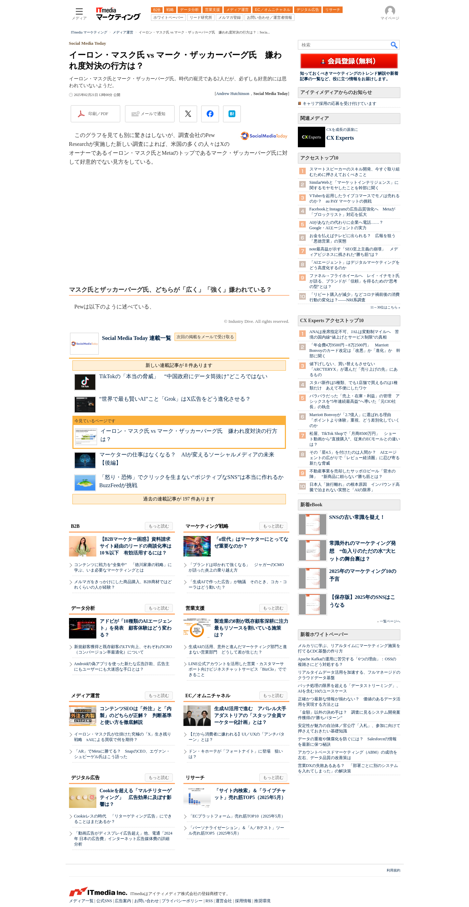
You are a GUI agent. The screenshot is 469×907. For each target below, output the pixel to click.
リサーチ (195, 777)
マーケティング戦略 (207, 526)
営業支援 (195, 608)
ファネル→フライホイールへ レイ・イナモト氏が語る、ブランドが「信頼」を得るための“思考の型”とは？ (354, 281)
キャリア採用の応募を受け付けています (339, 103)
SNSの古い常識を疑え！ (357, 517)
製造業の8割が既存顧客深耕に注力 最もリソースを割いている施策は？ (253, 628)
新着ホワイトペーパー (324, 634)
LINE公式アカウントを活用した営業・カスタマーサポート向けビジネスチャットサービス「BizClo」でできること (237, 669)
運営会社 (224, 900)
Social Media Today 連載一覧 (136, 338)
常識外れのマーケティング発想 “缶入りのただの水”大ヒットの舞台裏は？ (362, 551)
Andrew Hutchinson (232, 93)
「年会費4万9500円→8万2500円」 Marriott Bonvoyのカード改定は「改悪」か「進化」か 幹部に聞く (354, 350)
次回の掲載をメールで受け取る (205, 336)
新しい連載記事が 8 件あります (179, 365)
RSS (209, 900)
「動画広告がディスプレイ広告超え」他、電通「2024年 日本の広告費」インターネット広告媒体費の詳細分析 (123, 839)
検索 (394, 45)
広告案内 (123, 900)
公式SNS (104, 900)
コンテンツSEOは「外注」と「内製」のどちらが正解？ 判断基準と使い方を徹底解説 (135, 715)
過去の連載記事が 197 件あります (179, 498)
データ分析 (83, 608)
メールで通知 (153, 113)
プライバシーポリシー (182, 900)
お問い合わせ (146, 900)
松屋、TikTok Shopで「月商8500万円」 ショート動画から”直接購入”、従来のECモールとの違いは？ (354, 439)
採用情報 (243, 900)
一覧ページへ (390, 621)
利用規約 (393, 870)
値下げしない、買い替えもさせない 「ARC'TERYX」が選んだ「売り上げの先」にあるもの (353, 369)
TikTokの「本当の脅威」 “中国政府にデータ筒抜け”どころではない (183, 376)
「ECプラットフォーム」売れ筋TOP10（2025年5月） (237, 816)
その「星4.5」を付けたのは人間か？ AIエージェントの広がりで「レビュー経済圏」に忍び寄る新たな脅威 (354, 458)
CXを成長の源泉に (342, 129)
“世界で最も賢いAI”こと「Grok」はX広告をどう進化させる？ (175, 399)
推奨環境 (262, 900)
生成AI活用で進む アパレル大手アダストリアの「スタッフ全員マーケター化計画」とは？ (250, 715)
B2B (75, 526)
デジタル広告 (85, 777)
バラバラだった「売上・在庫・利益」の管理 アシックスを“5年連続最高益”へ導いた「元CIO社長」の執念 (354, 401)
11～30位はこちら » (385, 307)
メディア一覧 (81, 900)
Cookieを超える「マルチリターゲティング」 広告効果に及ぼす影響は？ (135, 797)
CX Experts (340, 138)
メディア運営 (85, 695)
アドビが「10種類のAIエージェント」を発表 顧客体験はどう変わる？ (136, 628)
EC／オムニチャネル (207, 695)
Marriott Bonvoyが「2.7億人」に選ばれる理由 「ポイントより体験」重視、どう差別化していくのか (354, 420)
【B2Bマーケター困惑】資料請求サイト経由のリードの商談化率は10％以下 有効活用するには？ (135, 546)
